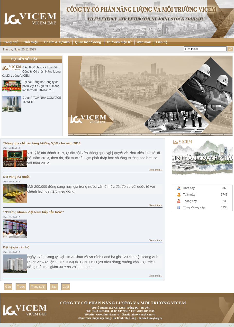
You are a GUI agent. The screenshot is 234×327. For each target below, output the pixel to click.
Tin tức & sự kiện (57, 42)
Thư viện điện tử (119, 42)
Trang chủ (10, 42)
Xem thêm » (155, 169)
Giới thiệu (31, 42)
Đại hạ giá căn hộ (16, 247)
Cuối (66, 286)
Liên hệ (161, 42)
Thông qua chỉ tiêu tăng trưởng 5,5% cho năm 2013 (42, 143)
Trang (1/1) (38, 286)
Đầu (8, 286)
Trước (21, 286)
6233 (224, 201)
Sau (53, 286)
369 (224, 188)
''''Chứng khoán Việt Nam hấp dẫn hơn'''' (33, 212)
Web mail (144, 42)
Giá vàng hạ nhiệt (16, 177)
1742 (224, 194)
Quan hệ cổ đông (88, 42)
